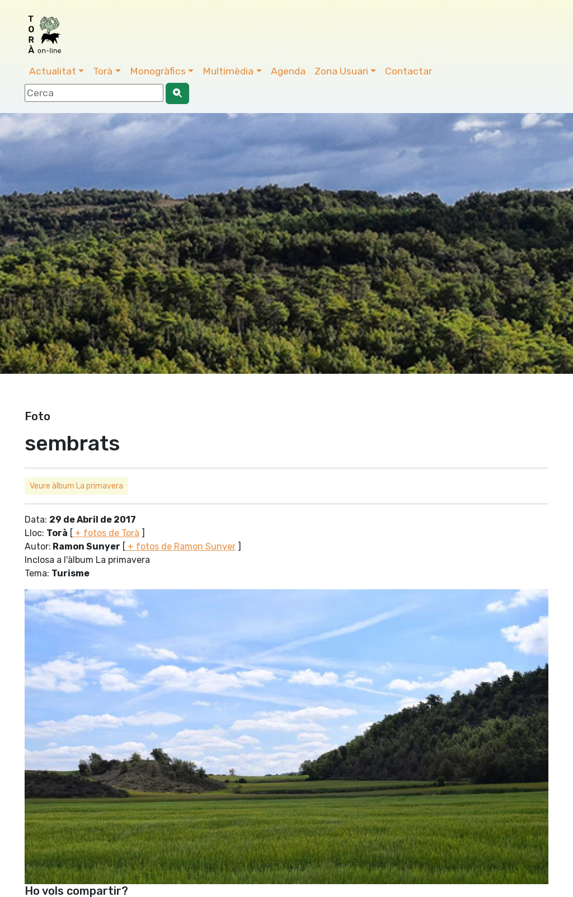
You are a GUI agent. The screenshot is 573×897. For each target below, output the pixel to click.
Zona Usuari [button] (341, 71)
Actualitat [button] (52, 71)
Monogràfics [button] (158, 71)
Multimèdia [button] (228, 71)
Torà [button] (102, 71)
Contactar (408, 71)
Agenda (288, 71)
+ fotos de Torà (106, 533)
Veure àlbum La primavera (76, 486)
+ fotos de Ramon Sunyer (180, 546)
